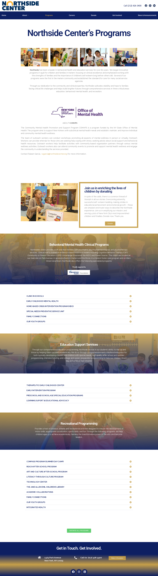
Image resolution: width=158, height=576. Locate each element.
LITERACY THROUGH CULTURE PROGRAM (45, 477)
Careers (72, 15)
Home (4, 15)
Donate (93, 15)
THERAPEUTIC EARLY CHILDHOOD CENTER (45, 385)
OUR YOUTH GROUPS (36, 321)
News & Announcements (147, 15)
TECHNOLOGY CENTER (37, 482)
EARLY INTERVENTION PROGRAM (41, 390)
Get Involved (117, 15)
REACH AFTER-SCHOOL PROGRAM (42, 466)
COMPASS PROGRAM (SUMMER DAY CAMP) (45, 461)
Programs (49, 15)
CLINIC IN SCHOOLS (35, 296)
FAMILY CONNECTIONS (36, 316)
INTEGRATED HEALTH (36, 507)
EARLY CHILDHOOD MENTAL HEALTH (42, 301)
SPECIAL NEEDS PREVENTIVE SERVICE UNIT (45, 311)
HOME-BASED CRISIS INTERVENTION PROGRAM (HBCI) (50, 306)
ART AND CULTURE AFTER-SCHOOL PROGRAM (47, 472)
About (25, 15)
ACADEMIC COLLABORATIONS (40, 492)
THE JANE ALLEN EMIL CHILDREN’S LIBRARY (45, 487)
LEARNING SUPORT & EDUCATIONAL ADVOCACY (48, 400)
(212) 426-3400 (134, 5)
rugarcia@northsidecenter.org (54, 154)
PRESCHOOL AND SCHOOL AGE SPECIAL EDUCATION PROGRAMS (55, 395)
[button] (79, 296)
